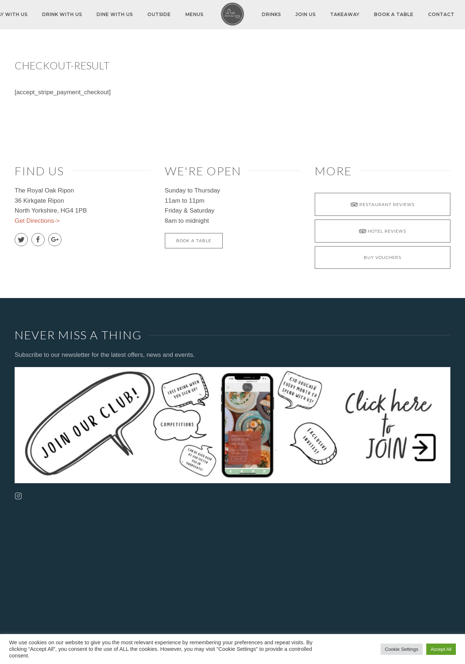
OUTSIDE (159, 14)
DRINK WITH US (62, 14)
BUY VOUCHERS (382, 257)
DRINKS (271, 14)
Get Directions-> (37, 220)
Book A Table (393, 14)
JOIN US (305, 14)
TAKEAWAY (344, 14)
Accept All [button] (441, 649)
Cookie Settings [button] (401, 649)
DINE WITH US (115, 14)
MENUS (194, 14)
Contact (441, 14)
